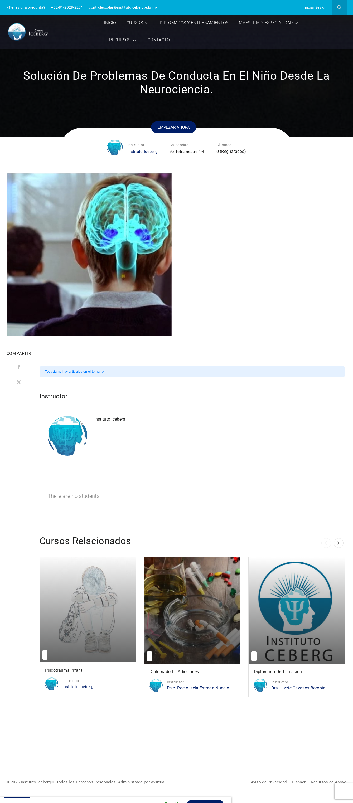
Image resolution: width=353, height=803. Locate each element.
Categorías (178, 145)
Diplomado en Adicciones (174, 671)
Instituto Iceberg (141, 151)
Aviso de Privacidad (265, 782)
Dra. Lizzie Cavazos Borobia (298, 687)
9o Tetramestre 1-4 (187, 151)
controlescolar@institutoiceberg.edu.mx (123, 7)
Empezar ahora (174, 126)
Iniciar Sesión (315, 7)
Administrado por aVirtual (148, 782)
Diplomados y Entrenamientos (194, 22)
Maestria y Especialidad (266, 22)
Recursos (120, 39)
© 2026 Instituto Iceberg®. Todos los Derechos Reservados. (65, 782)
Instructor (134, 145)
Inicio (111, 22)
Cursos (135, 22)
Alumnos (225, 145)
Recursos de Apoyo (328, 782)
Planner (296, 782)
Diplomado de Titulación (278, 671)
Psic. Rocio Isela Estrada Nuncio (198, 687)
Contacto (159, 39)
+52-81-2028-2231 (67, 7)
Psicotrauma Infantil (65, 670)
